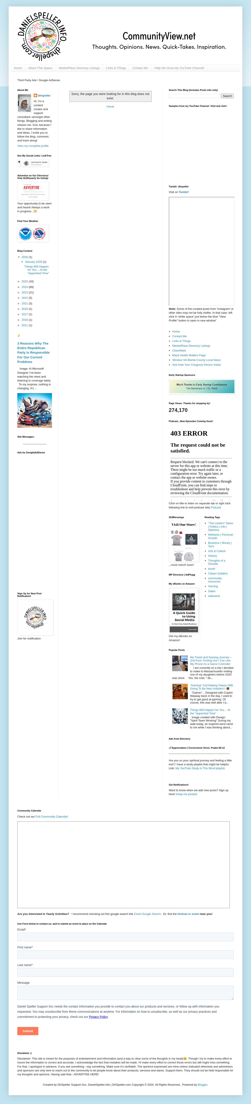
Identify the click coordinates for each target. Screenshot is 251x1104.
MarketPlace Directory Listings (79, 68)
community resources (215, 580)
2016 (25, 319)
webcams (214, 596)
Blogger (202, 1084)
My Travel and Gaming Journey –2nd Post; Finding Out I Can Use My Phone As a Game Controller (210, 661)
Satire (212, 591)
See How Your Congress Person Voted (196, 364)
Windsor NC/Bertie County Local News (196, 360)
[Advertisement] (34, 521)
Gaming (213, 586)
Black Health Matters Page (189, 355)
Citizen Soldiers (218, 573)
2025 (25, 281)
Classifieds (179, 350)
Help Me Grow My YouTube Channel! (179, 68)
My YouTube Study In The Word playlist (200, 768)
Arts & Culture (217, 551)
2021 (25, 303)
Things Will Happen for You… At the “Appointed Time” (36, 270)
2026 (25, 257)
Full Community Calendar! (52, 816)
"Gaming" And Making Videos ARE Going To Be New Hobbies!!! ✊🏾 (211, 687)
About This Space (40, 68)
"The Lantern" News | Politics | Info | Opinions (220, 526)
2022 (25, 297)
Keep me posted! (186, 794)
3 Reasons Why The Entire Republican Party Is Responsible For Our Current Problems (33, 353)
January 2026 (34, 261)
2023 (25, 292)
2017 (25, 314)
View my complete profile (32, 145)
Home (18, 68)
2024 (25, 287)
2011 (25, 325)
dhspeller (44, 95)
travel (211, 568)
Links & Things (116, 68)
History (212, 555)
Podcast (216, 507)
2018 (25, 308)
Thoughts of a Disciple (216, 562)
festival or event (188, 914)
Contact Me (140, 68)
